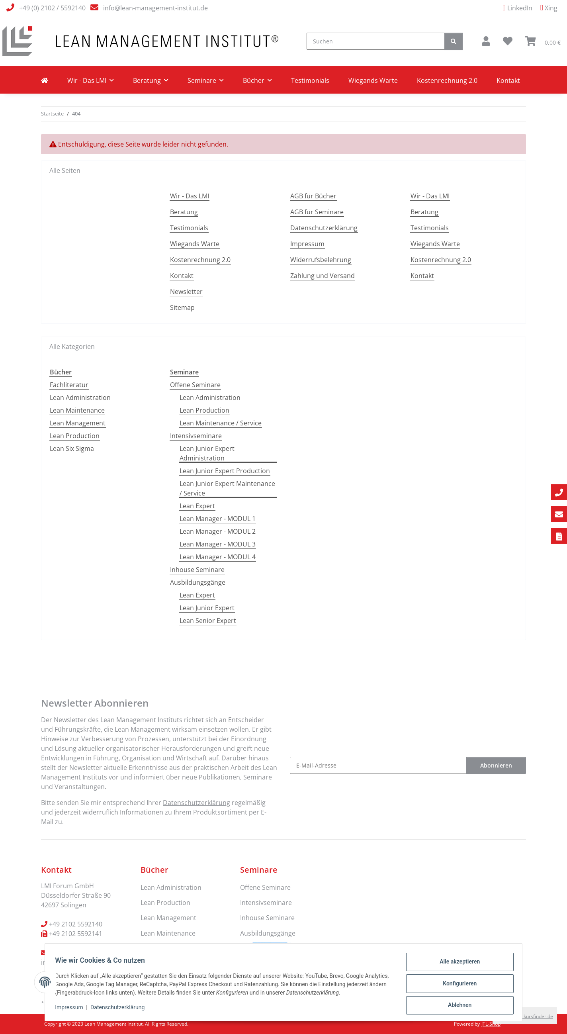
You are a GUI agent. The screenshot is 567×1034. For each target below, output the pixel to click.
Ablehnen (457, 1006)
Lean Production (75, 435)
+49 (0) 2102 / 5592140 (52, 8)
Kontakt (508, 80)
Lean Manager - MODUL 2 (218, 531)
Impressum (72, 1009)
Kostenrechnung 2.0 (447, 80)
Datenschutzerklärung (120, 1009)
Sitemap (182, 307)
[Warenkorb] (543, 41)
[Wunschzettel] (508, 41)
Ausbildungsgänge (197, 582)
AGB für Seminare (317, 212)
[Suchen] (376, 41)
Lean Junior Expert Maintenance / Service (227, 488)
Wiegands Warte (373, 80)
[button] (486, 41)
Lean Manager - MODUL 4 (218, 556)
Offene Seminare (195, 384)
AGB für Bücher (313, 196)
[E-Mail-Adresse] (378, 765)
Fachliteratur (69, 384)
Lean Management (78, 423)
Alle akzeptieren (457, 964)
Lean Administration (80, 397)
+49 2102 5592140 (75, 924)
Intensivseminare (196, 435)
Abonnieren (496, 765)
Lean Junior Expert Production (225, 470)
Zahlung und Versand (322, 275)
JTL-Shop (491, 1023)
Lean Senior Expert (208, 620)
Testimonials (310, 80)
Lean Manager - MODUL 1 (218, 518)
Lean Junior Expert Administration (207, 453)
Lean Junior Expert (207, 607)
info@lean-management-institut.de (155, 8)
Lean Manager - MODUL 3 (218, 544)
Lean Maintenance (77, 410)
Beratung (184, 212)
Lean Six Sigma (72, 448)
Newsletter (186, 291)
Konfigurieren (457, 985)
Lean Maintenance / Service (221, 423)
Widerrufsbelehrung (320, 259)
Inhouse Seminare (197, 569)
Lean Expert (197, 505)
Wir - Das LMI (189, 196)
